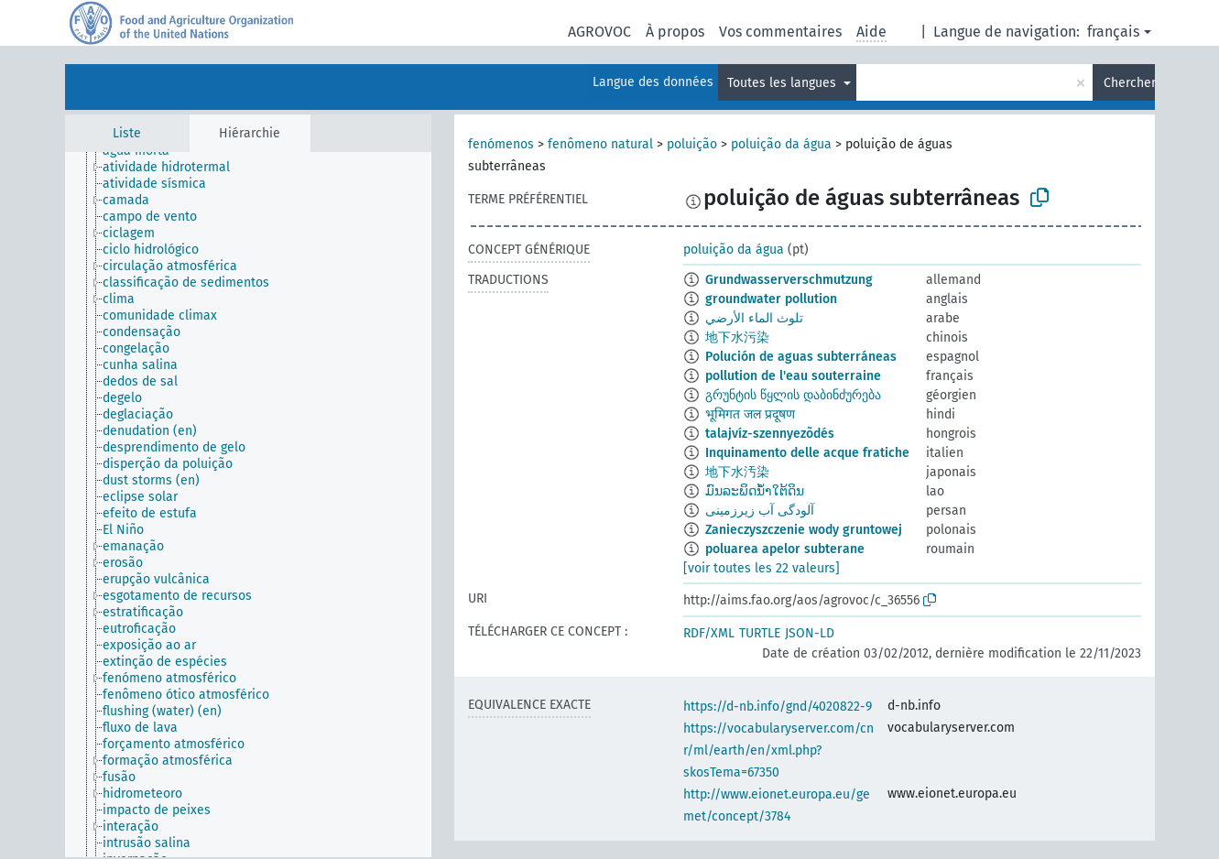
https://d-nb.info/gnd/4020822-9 (777, 706)
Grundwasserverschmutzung (789, 280)
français (1113, 31)
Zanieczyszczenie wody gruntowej (803, 530)
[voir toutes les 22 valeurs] (761, 568)
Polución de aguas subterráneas (801, 356)
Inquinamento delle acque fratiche (807, 453)
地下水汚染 (737, 472)
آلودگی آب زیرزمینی (759, 510)
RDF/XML (709, 633)
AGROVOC (599, 31)
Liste (127, 133)
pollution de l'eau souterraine (793, 376)
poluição (692, 144)
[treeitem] (174, 167)
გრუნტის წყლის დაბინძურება (793, 395)
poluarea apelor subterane (785, 549)
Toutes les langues (783, 83)
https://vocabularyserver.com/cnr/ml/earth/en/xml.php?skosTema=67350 (778, 750)
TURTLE (759, 633)
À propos (675, 31)
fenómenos (501, 144)
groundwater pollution (771, 299)
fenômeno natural (600, 144)
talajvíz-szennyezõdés (769, 433)
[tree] (248, 504)
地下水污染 (737, 337)
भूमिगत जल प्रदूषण (750, 414)
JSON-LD (809, 633)
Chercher (1129, 83)
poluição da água (781, 144)
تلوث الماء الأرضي (754, 318)
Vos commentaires (780, 31)
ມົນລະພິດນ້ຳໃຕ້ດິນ (754, 491)
